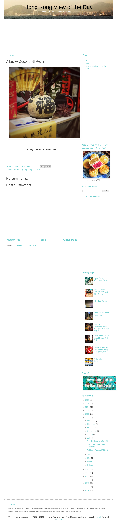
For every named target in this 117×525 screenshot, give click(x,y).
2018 (87, 476)
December (91, 421)
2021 (87, 418)
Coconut (16, 170)
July (89, 438)
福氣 (38, 170)
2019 (87, 473)
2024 (87, 407)
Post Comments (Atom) (26, 245)
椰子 (34, 170)
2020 (87, 469)
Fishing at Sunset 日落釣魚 (97, 450)
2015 (87, 487)
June (89, 454)
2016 (87, 483)
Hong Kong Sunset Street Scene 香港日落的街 (101, 338)
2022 (87, 414)
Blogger (59, 519)
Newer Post (14, 239)
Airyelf (98, 517)
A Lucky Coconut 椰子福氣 (97, 441)
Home (42, 239)
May (89, 458)
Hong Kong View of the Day (58, 7)
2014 (87, 490)
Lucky (30, 170)
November (91, 424)
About (87, 63)
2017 (87, 480)
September (92, 431)
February (91, 465)
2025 (87, 404)
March (90, 461)
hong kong (23, 170)
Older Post (70, 239)
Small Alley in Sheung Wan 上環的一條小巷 (101, 292)
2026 (87, 400)
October (90, 427)
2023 (87, 410)
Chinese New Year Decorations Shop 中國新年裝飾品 (101, 349)
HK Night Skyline (100, 301)
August (90, 434)
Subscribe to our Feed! (91, 196)
